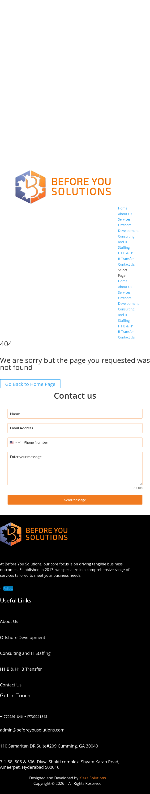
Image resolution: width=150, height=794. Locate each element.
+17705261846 (11, 716)
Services (124, 219)
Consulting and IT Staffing (126, 242)
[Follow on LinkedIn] (8, 588)
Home (123, 208)
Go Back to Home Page (30, 384)
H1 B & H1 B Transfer (21, 669)
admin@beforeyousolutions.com (32, 730)
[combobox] (15, 442)
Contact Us (126, 264)
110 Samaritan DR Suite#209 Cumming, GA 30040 (49, 746)
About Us (125, 214)
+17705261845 (35, 716)
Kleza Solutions (92, 778)
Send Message (75, 500)
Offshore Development (22, 637)
